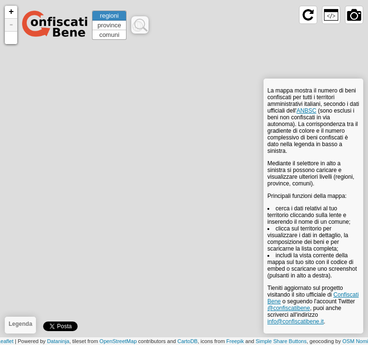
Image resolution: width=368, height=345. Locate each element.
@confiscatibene (288, 308)
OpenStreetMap (118, 341)
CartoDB (187, 341)
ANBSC (306, 110)
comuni (109, 34)
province (109, 25)
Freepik (235, 341)
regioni (109, 15)
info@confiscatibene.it (295, 321)
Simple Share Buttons (281, 341)
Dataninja (58, 341)
